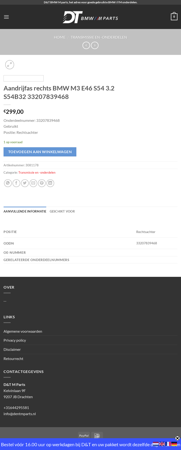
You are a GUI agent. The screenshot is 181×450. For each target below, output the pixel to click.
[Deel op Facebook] (16, 183)
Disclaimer (12, 349)
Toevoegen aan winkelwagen (40, 152)
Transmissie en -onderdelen (99, 37)
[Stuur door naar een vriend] (33, 183)
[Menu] (6, 17)
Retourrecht (13, 358)
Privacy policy (15, 340)
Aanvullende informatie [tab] (25, 211)
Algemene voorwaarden (23, 331)
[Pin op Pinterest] (42, 183)
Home (60, 37)
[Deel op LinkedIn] (50, 183)
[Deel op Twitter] (25, 183)
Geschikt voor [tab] (62, 211)
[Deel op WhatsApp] (8, 183)
